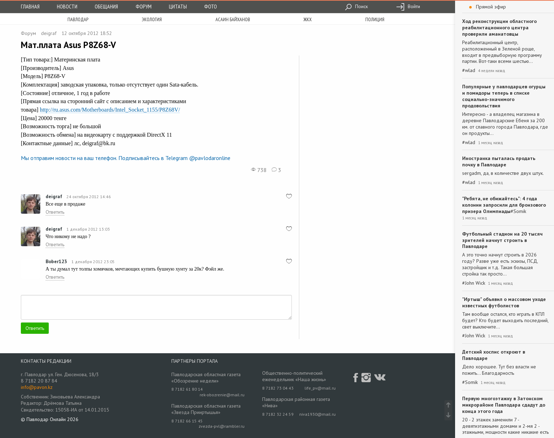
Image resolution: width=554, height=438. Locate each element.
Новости (67, 6)
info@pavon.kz (37, 387)
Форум (144, 6)
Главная (30, 6)
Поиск (356, 6)
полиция (374, 19)
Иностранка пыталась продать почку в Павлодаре (498, 161)
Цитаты (178, 6)
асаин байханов (233, 19)
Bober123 (56, 261)
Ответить (55, 212)
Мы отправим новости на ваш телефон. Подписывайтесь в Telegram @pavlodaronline (125, 157)
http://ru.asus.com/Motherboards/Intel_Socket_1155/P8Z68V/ (110, 110)
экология (152, 19)
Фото (210, 6)
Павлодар (77, 19)
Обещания (106, 6)
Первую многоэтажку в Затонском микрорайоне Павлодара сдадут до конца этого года (503, 404)
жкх (307, 19)
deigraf (49, 33)
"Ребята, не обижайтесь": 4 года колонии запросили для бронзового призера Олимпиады (504, 204)
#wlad (468, 70)
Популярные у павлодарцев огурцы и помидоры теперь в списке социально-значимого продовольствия (504, 96)
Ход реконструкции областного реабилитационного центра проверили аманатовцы (499, 27)
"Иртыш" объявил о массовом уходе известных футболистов (504, 302)
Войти (408, 6)
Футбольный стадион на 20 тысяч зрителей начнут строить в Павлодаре (502, 240)
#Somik (518, 211)
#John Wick (473, 283)
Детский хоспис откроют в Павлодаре (493, 355)
